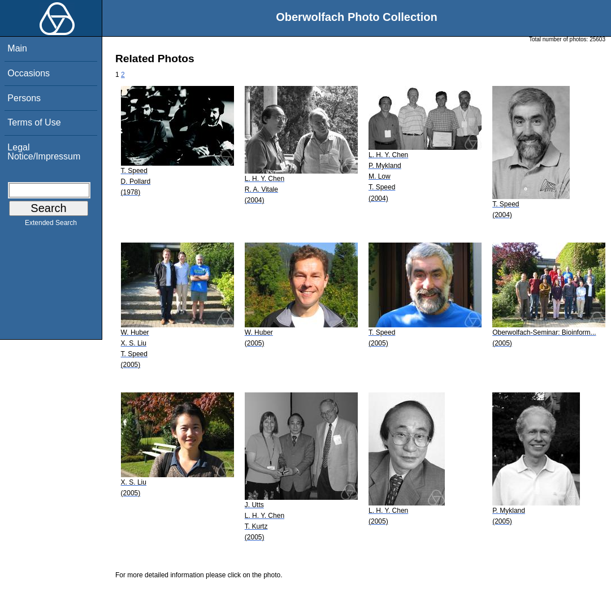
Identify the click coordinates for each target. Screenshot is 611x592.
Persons (24, 98)
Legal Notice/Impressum (43, 151)
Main (17, 48)
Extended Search (51, 225)
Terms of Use (33, 122)
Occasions (28, 73)
